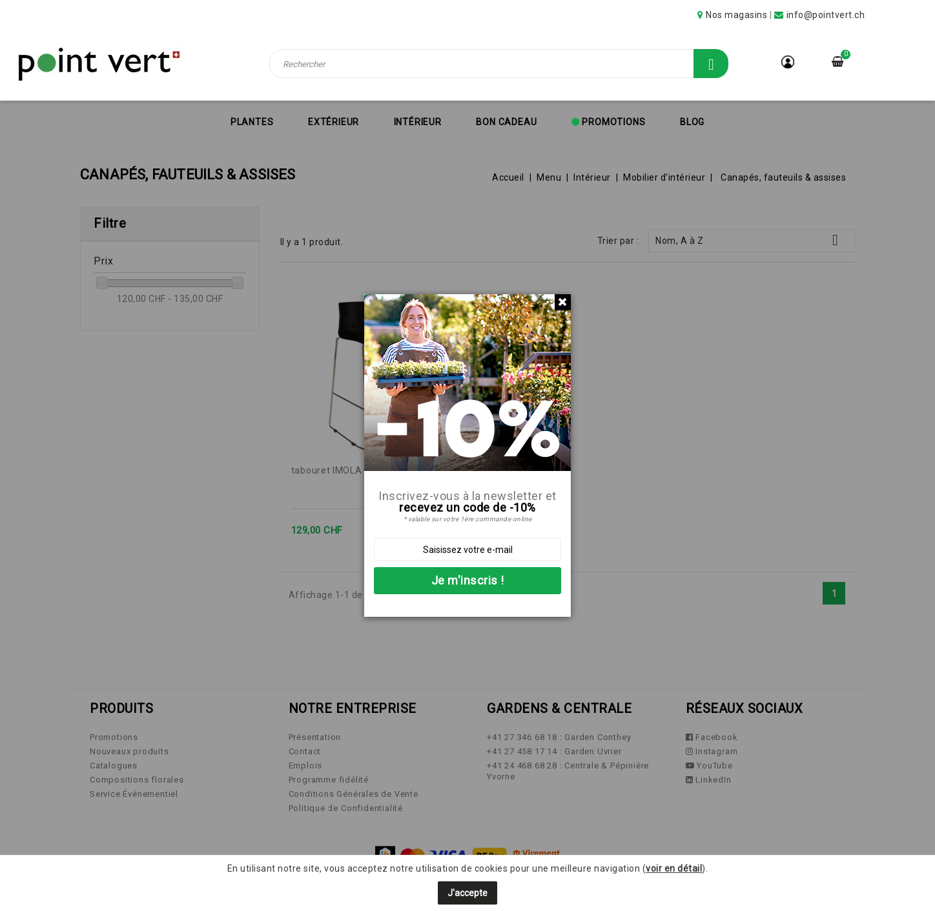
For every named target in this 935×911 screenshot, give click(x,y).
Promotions (613, 122)
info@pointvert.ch (825, 15)
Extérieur (333, 122)
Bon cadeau (506, 122)
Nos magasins (736, 15)
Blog (692, 122)
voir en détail (674, 868)
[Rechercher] (499, 63)
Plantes (252, 122)
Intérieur (418, 122)
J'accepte (467, 893)
